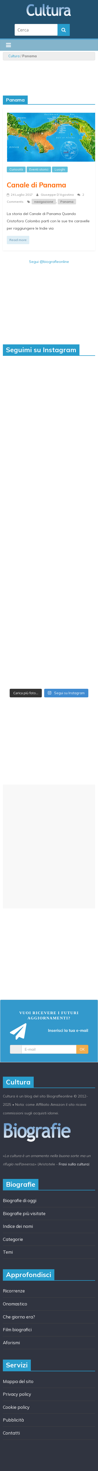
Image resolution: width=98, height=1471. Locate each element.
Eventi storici (38, 169)
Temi (8, 1252)
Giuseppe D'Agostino (58, 195)
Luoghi (60, 169)
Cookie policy (16, 1407)
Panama (66, 202)
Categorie (13, 1239)
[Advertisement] (49, 846)
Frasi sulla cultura (74, 1164)
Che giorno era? (19, 1317)
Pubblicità (13, 1420)
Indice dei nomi (18, 1226)
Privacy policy (17, 1394)
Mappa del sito (18, 1381)
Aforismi (11, 1342)
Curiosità (16, 169)
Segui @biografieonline (49, 261)
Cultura (14, 56)
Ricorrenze (14, 1290)
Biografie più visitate (24, 1213)
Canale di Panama (36, 184)
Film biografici (17, 1329)
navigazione (43, 202)
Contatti (11, 1433)
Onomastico (15, 1303)
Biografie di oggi (19, 1200)
